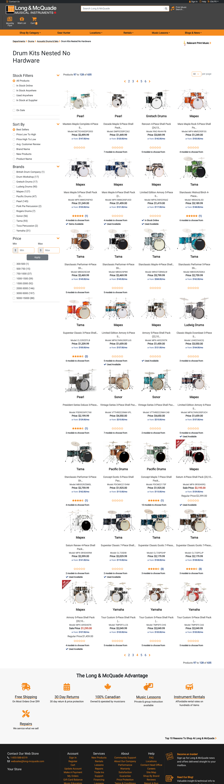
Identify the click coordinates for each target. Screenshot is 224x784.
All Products (21, 69)
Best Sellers (21, 118)
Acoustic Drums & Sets (47, 30)
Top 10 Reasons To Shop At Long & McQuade (191, 704)
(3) (162, 558)
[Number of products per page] (196, 63)
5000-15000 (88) (23, 287)
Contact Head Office (151, 730)
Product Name (22, 148)
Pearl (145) (20, 190)
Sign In (73, 723)
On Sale (19, 99)
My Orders (72, 741)
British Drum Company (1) (29, 161)
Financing (99, 745)
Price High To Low (24, 128)
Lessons (99, 730)
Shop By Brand (151, 741)
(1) (86, 205)
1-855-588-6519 (17, 723)
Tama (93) (20, 210)
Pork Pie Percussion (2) (27, 195)
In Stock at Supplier (25, 89)
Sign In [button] (193, 1)
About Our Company (125, 727)
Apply (37, 246)
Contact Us (13, 1)
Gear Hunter (63, 22)
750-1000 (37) (22, 262)
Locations (151, 727)
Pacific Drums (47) (25, 185)
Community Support (125, 723)
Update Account (73, 734)
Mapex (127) (21, 180)
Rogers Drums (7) (24, 200)
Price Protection (125, 745)
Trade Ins (99, 738)
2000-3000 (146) (23, 277)
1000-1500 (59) (23, 267)
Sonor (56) (20, 205)
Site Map (151, 738)
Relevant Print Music (197, 32)
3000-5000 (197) (23, 282)
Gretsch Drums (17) (25, 170)
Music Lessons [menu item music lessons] (160, 22)
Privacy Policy (125, 752)
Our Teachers (125, 760)
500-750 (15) (21, 257)
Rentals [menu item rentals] (127, 22)
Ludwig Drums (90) (25, 175)
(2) (86, 345)
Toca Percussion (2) (25, 214)
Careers (151, 734)
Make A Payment (73, 738)
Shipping (99, 752)
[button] (216, 11)
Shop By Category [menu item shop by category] (29, 22)
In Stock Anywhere (24, 79)
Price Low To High (24, 123)
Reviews (151, 745)
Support (99, 741)
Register (72, 727)
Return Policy (125, 756)
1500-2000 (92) (23, 272)
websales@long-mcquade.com (25, 727)
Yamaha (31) (21, 219)
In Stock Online (23, 74)
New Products (22, 143)
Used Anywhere (23, 84)
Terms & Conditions (125, 749)
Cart (73, 730)
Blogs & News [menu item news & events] (192, 22)
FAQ (151, 723)
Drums (31, 30)
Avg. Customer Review (26, 133)
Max (40, 232)
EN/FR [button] (212, 1)
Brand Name (21, 138)
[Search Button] (161, 11)
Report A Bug (151, 749)
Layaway (99, 749)
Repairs (99, 734)
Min (15, 232)
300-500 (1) (21, 253)
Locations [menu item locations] (95, 22)
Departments (19, 30)
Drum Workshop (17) (26, 165)
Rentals (99, 727)
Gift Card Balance (72, 745)
